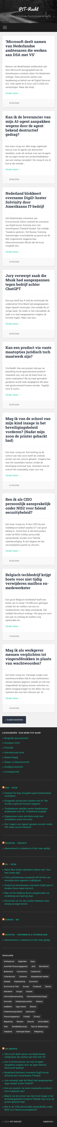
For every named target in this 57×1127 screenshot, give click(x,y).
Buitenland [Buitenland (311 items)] (8, 972)
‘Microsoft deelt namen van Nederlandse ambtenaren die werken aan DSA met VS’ (26, 48)
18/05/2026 (14, 708)
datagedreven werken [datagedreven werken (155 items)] (39, 977)
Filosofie (8, 747)
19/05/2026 (14, 636)
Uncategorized (11, 771)
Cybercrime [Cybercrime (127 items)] (35, 972)
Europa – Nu (12, 919)
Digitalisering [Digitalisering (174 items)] (19, 982)
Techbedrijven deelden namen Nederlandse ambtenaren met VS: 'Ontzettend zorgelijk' (26, 810)
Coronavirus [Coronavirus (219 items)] (22, 972)
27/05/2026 (14, 262)
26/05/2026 (14, 334)
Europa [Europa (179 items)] (26, 987)
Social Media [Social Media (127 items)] (43, 1022)
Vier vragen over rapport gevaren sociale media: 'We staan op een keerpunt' (28, 826)
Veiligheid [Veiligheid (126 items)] (8, 1032)
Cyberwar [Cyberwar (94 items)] (23, 977)
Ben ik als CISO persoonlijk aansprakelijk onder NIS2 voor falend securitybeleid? (27, 506)
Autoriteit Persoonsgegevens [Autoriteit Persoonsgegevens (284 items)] (16, 966)
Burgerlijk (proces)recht (16, 738)
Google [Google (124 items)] (19, 991)
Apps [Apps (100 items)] (33, 961)
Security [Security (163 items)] (30, 1022)
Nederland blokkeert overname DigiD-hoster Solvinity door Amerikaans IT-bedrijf (25, 200)
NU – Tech (10, 864)
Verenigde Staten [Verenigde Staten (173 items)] (23, 1032)
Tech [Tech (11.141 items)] (6, 1027)
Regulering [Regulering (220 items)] (8, 1022)
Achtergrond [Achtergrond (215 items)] (9, 961)
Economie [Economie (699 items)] (33, 982)
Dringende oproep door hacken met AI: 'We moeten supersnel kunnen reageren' (26, 802)
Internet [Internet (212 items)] (39, 1001)
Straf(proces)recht (13, 767)
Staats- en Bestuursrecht (16, 762)
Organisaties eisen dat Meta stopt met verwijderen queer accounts (23, 818)
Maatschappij (11, 757)
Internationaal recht (14, 752)
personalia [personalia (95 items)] (30, 1012)
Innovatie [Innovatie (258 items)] (8, 1001)
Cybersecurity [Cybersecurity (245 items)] (9, 977)
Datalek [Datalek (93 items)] (7, 982)
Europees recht (12, 743)
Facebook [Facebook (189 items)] (37, 987)
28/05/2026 (14, 179)
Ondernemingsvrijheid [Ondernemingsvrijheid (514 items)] (13, 1012)
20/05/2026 (14, 561)
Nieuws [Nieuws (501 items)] (33, 1007)
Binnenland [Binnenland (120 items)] (43, 966)
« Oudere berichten (14, 720)
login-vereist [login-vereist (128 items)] (21, 1007)
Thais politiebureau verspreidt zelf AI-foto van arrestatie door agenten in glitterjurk (27, 879)
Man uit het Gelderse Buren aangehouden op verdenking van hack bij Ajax (26, 894)
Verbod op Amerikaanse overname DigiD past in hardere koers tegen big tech (28, 887)
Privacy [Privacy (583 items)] (37, 1017)
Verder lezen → (13, 93)
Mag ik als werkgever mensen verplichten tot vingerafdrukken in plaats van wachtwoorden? (28, 657)
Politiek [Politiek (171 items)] (27, 1017)
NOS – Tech (11, 787)
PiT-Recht (28, 9)
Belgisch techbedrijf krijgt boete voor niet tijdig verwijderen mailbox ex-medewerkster (28, 581)
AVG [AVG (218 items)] (33, 966)
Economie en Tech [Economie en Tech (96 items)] (11, 987)
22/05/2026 (14, 404)
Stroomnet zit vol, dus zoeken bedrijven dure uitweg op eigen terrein (26, 902)
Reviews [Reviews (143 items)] (20, 1022)
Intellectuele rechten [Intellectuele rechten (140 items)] (24, 1001)
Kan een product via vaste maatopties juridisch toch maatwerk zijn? (28, 352)
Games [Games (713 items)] (48, 987)
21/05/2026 (14, 485)
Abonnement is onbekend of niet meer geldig (27, 848)
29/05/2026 (14, 103)
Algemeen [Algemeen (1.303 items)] (22, 961)
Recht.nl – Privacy (16, 843)
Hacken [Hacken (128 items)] (29, 991)
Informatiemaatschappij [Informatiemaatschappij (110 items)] (37, 996)
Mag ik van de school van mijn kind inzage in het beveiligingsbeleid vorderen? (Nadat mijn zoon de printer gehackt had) (27, 429)
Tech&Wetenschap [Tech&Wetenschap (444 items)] (19, 1027)
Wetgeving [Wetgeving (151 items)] (38, 1032)
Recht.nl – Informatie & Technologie (26, 934)
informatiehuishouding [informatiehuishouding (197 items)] (13, 996)
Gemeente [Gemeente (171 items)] (8, 991)
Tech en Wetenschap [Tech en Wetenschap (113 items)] (39, 1027)
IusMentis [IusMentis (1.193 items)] (8, 1007)
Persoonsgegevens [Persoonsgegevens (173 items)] (11, 1017)
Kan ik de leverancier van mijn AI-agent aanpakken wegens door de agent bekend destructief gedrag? (28, 126)
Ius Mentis (11, 1048)
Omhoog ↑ (49, 1121)
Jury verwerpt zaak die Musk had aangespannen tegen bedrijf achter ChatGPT (27, 282)
